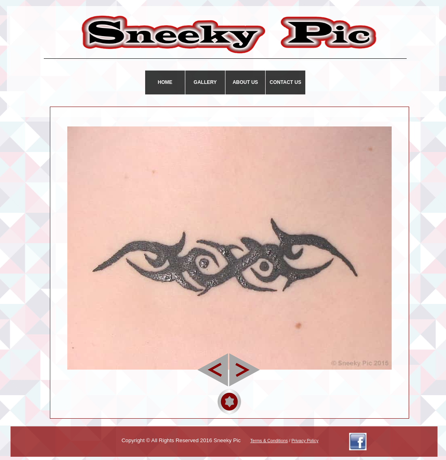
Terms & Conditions (269, 440)
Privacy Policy (305, 440)
